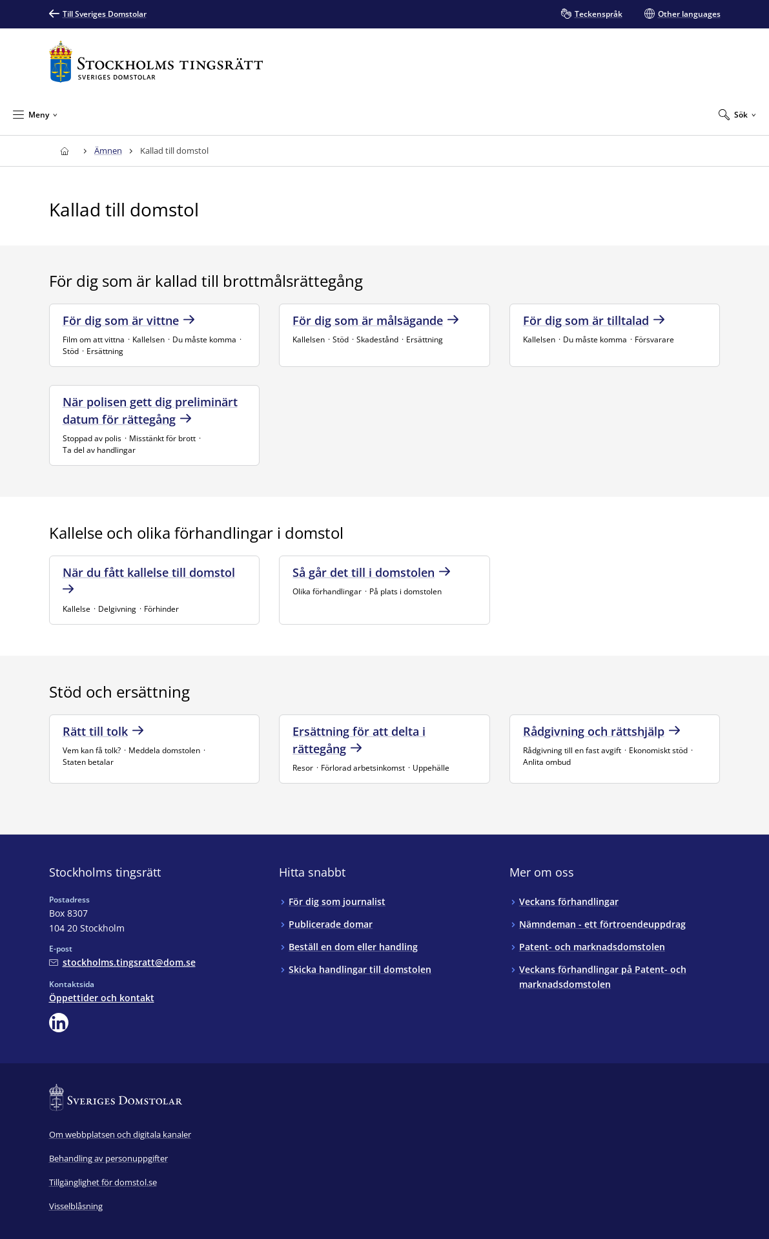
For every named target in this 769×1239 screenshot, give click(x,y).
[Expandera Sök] (737, 114)
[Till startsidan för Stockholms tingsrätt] (156, 62)
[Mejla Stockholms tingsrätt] (122, 962)
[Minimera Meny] (35, 114)
